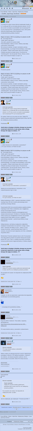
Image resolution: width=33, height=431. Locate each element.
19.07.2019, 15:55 (16, 95)
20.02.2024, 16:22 (16, 401)
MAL (14, 281)
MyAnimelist (4, 362)
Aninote (16, 424)
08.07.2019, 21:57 (16, 58)
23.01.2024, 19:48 (16, 309)
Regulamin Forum (4, 281)
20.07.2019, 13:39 (16, 133)
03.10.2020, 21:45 (16, 254)
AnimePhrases (22, 424)
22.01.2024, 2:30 (16, 284)
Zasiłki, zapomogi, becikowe (11, 13)
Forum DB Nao (4, 416)
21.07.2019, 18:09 (16, 172)
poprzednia (5, 16)
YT (20, 281)
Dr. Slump (28, 424)
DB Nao (4, 424)
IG (16, 281)
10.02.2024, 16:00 (16, 335)
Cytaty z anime (10, 281)
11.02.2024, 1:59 (16, 368)
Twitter (18, 281)
